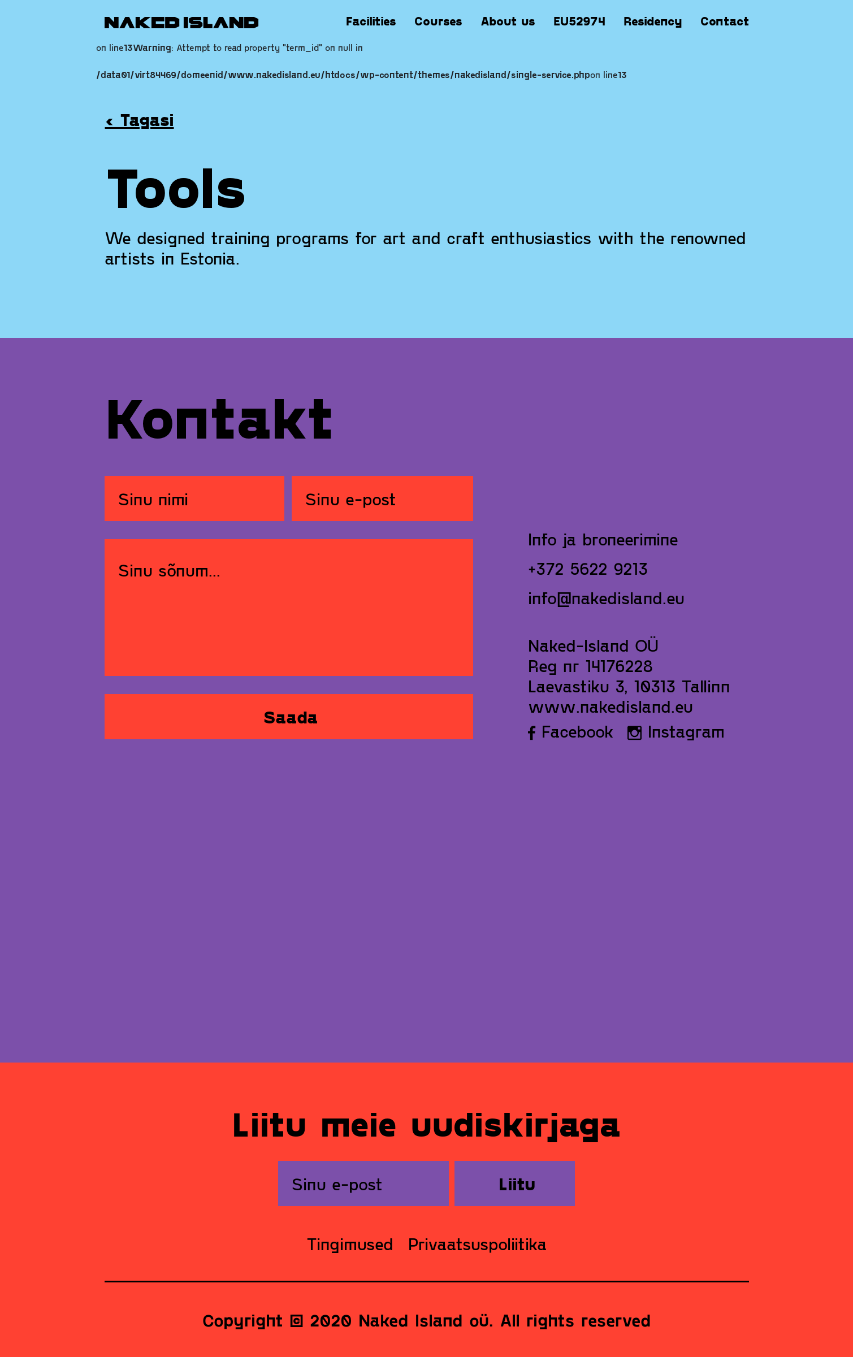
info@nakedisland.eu (606, 597)
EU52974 (579, 21)
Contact (724, 21)
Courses (438, 21)
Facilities (371, 21)
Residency (652, 21)
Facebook (571, 731)
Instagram (676, 731)
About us (507, 21)
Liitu (517, 1183)
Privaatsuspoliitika (477, 1243)
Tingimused (349, 1243)
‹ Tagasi (139, 119)
